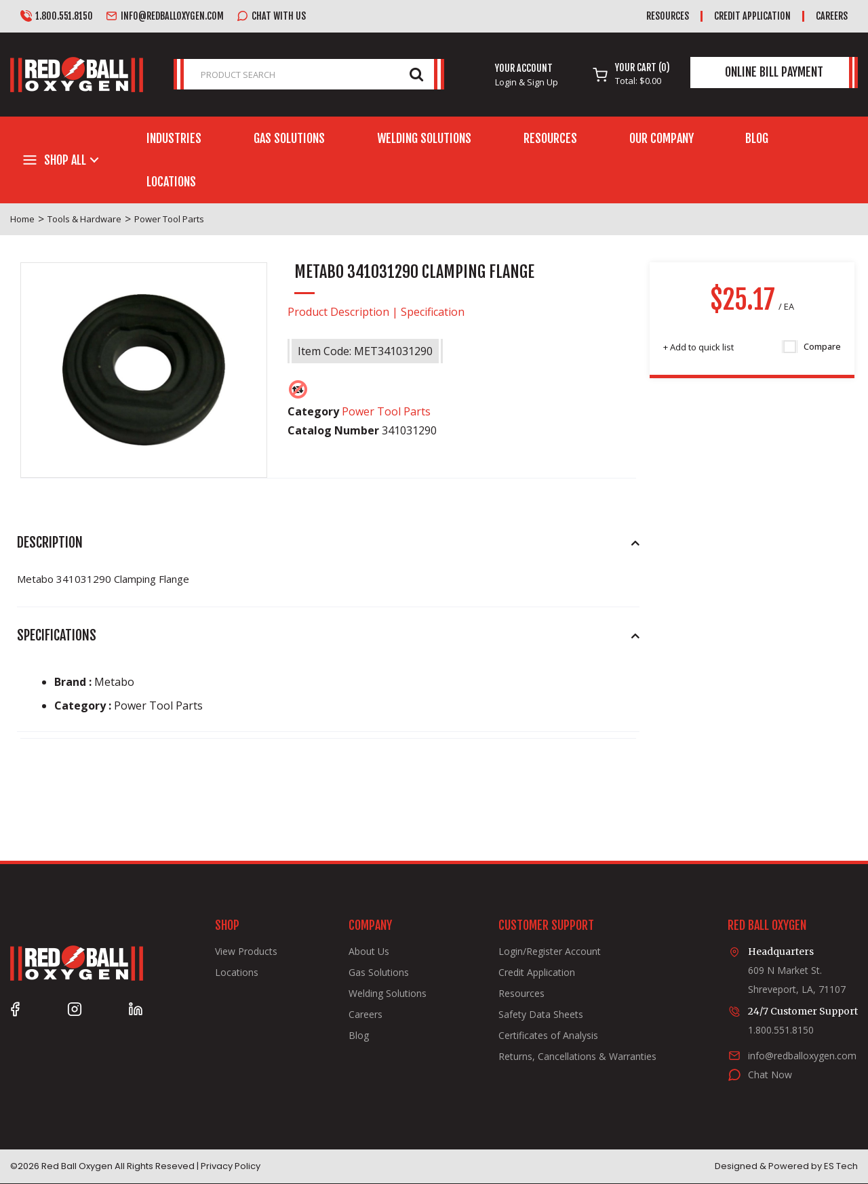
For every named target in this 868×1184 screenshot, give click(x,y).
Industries (173, 138)
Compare (812, 347)
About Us (369, 951)
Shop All (65, 159)
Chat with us (271, 16)
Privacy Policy (230, 1166)
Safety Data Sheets (540, 1014)
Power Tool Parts (169, 219)
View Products (246, 951)
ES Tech (841, 1166)
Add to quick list (698, 347)
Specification (433, 311)
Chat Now (770, 1074)
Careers (832, 16)
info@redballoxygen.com (165, 16)
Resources (667, 16)
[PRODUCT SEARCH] (309, 74)
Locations (171, 181)
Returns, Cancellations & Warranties (577, 1056)
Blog (756, 138)
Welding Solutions (424, 138)
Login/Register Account (549, 951)
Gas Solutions (289, 138)
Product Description (338, 311)
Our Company (661, 138)
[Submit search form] (416, 73)
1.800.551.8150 (56, 16)
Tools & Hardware (84, 219)
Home (22, 219)
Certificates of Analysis (548, 1035)
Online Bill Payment (774, 71)
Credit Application (752, 16)
